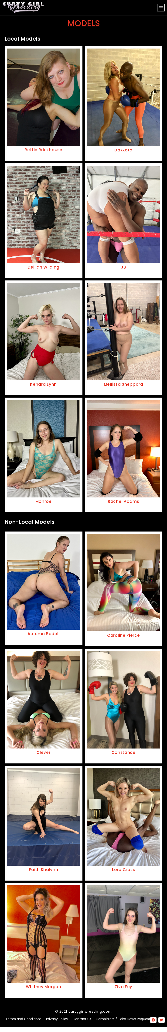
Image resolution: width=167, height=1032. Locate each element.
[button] (161, 7)
